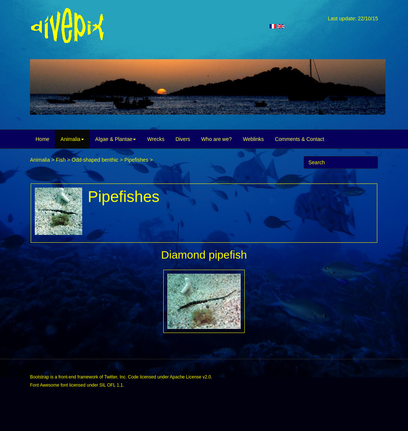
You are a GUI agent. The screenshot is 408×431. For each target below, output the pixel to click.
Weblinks (253, 139)
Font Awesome (44, 385)
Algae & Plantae (115, 139)
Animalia (72, 139)
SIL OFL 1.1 (111, 385)
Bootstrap (39, 377)
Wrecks (155, 139)
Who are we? (216, 139)
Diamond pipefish (204, 255)
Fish (61, 160)
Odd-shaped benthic (95, 160)
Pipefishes (136, 160)
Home (42, 139)
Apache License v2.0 (190, 377)
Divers (182, 139)
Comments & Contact (299, 139)
